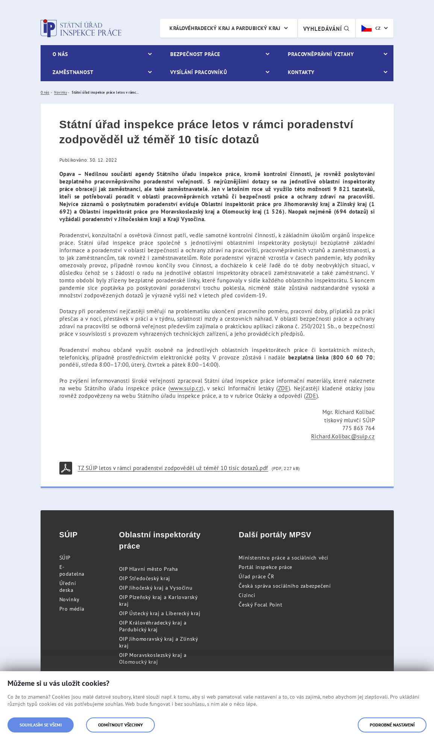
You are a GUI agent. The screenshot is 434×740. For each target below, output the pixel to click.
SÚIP (65, 557)
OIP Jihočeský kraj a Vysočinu (155, 587)
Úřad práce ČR (256, 576)
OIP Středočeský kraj (144, 578)
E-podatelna (72, 570)
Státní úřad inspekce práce (81, 28)
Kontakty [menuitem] (301, 72)
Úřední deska (67, 586)
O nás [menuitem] (60, 54)
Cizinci (247, 595)
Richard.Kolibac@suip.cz (343, 436)
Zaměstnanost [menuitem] (73, 72)
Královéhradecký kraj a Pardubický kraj (224, 28)
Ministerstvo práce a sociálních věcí (283, 557)
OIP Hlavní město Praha (148, 569)
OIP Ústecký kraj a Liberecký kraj (160, 613)
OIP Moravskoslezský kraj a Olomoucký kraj (153, 658)
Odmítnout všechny (120, 725)
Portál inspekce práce (265, 567)
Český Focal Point (260, 604)
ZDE (283, 388)
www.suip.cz (186, 388)
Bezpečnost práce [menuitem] (195, 54)
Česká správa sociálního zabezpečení (285, 585)
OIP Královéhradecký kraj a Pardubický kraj (153, 626)
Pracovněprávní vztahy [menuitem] (321, 54)
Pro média (72, 608)
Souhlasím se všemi (41, 725)
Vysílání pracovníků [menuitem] (198, 72)
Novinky (69, 599)
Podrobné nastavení (392, 725)
